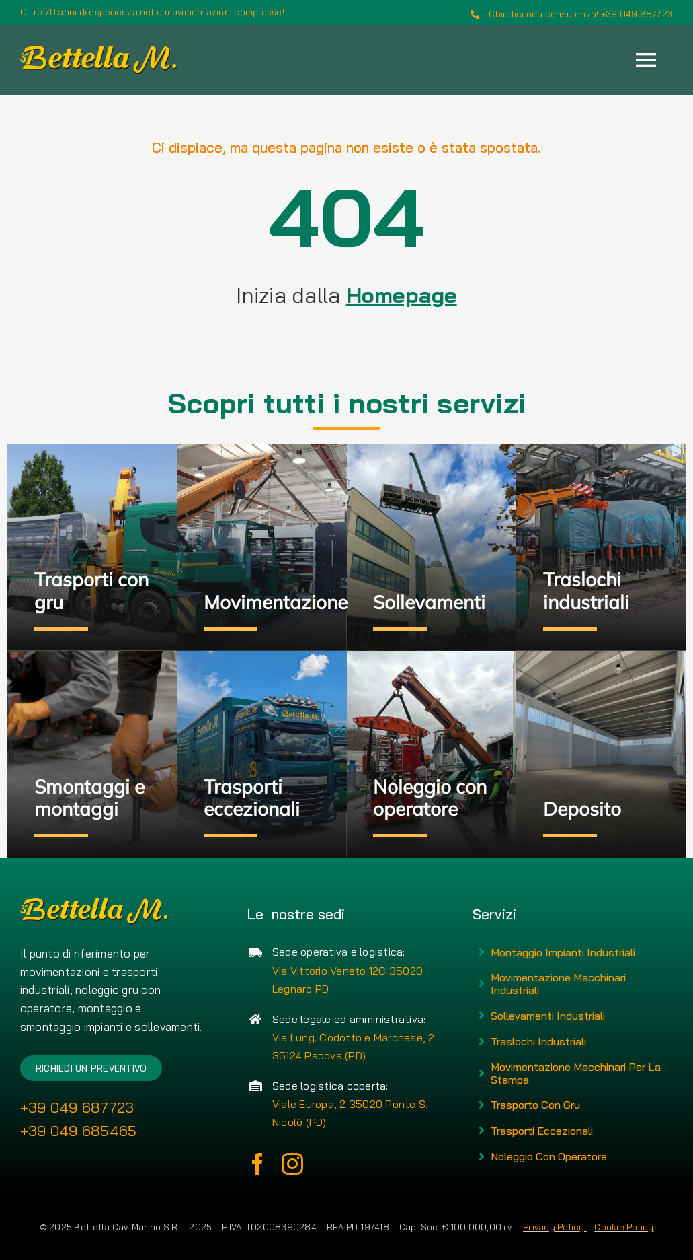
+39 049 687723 (77, 1107)
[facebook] (257, 1164)
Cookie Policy (623, 1227)
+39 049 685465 (78, 1130)
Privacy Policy (555, 1227)
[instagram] (292, 1164)
